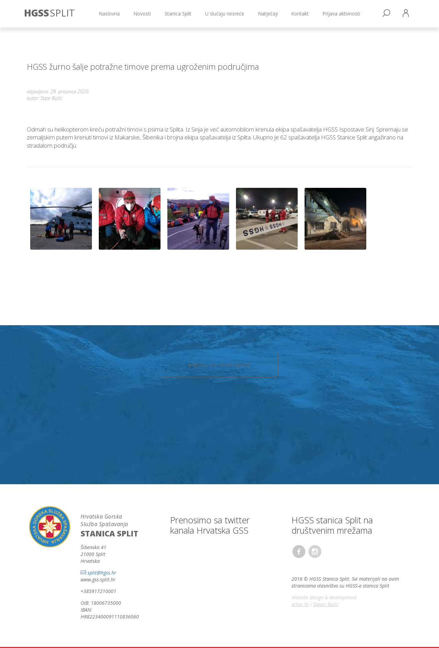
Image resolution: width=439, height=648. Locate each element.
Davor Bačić (326, 604)
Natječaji (268, 13)
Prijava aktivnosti (341, 13)
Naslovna (109, 13)
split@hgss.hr (101, 572)
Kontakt (300, 13)
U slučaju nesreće (224, 13)
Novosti (142, 13)
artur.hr (300, 604)
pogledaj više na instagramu (219, 365)
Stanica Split (178, 13)
